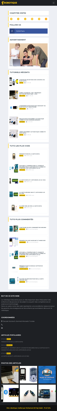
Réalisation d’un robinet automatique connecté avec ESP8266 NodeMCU (31, 119)
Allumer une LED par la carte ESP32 (30, 206)
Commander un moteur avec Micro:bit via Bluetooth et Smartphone (32, 106)
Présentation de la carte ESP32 (29, 154)
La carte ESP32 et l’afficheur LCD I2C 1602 (32, 180)
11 (39, 19)
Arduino (22, 169)
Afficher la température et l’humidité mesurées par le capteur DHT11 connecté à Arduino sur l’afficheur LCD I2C (32, 167)
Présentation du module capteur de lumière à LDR (31, 266)
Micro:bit (23, 108)
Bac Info (22, 95)
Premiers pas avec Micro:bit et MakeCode (32, 240)
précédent (11, 19)
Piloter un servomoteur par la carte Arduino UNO (31, 279)
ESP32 (21, 82)
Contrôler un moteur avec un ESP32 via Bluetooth (32, 80)
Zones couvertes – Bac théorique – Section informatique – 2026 (30, 93)
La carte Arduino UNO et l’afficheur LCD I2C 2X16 (32, 193)
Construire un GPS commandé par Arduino (32, 227)
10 (32, 19)
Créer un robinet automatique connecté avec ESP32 (32, 132)
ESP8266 (22, 121)
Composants (24, 268)
